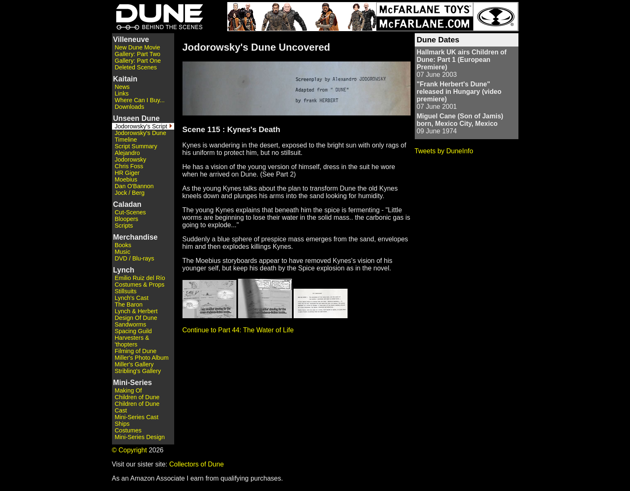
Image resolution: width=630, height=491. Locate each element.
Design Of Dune (136, 317)
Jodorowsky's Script (141, 126)
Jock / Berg (130, 192)
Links (122, 93)
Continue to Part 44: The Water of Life (238, 330)
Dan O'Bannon (134, 186)
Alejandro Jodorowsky (130, 156)
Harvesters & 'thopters (132, 341)
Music (123, 251)
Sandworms (130, 324)
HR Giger (127, 172)
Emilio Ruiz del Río (140, 278)
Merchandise (135, 237)
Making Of (128, 390)
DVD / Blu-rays (134, 258)
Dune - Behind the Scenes (157, 16)
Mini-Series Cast (137, 417)
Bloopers (127, 219)
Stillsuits (126, 291)
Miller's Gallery (134, 364)
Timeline (126, 139)
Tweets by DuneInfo (444, 151)
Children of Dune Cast (137, 407)
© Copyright (129, 450)
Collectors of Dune (196, 464)
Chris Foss (129, 166)
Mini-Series (132, 382)
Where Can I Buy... (140, 100)
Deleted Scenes (136, 67)
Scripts (124, 225)
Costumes (128, 430)
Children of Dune (137, 397)
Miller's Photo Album (142, 357)
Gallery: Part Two (138, 54)
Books (123, 245)
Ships (122, 423)
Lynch (123, 270)
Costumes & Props (140, 284)
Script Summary (136, 146)
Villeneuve (131, 39)
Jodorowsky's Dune (140, 133)
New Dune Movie (138, 47)
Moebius (126, 179)
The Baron (129, 304)
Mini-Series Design (140, 437)
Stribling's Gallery (138, 371)
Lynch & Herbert (136, 311)
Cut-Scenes (130, 212)
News (122, 86)
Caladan (127, 204)
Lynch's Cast (131, 298)
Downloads (129, 106)
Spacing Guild (133, 331)
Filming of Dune (136, 351)
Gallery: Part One (138, 60)
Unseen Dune (136, 118)
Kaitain (125, 79)
